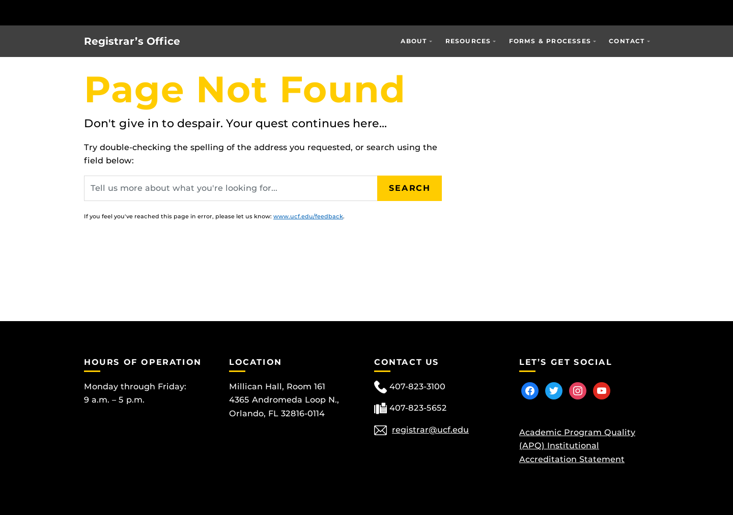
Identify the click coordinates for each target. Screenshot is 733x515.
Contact (627, 41)
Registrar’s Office (132, 41)
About (414, 41)
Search (410, 188)
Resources (468, 41)
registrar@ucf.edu (430, 430)
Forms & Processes (550, 41)
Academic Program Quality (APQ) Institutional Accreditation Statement (577, 445)
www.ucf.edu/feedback (308, 216)
